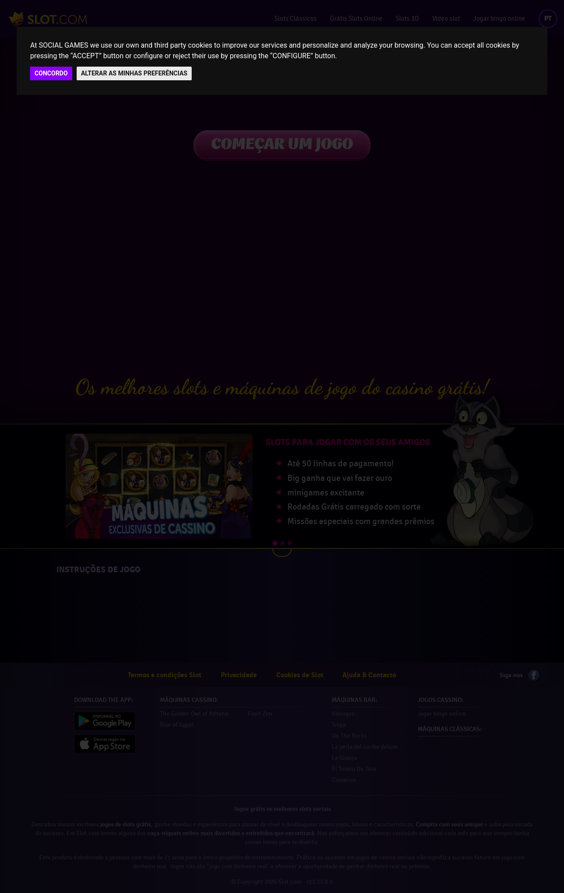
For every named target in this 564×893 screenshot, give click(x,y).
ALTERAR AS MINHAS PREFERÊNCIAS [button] (134, 73)
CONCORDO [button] (50, 73)
